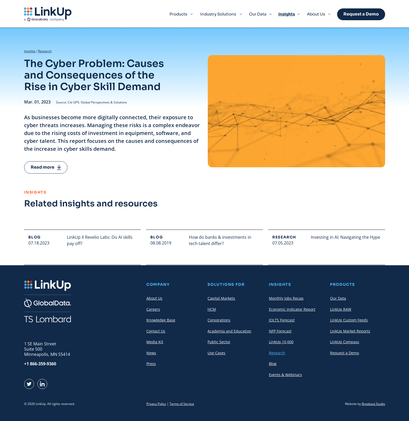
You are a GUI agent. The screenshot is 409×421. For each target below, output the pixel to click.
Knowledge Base (160, 320)
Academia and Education (229, 331)
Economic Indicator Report (292, 309)
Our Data (258, 14)
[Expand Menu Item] (191, 14)
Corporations (219, 320)
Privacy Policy (156, 404)
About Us (316, 14)
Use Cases (216, 352)
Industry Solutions (218, 14)
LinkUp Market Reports (350, 331)
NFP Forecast (280, 331)
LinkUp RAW (340, 309)
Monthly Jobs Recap (286, 298)
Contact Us (155, 331)
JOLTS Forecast (282, 320)
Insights (286, 14)
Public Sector (219, 341)
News (151, 352)
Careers (153, 309)
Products (178, 14)
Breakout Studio (373, 404)
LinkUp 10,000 (281, 341)
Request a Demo (361, 14)
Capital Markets (221, 298)
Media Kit (154, 341)
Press (151, 363)
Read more (46, 167)
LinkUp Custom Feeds (349, 320)
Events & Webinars (285, 374)
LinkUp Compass (344, 341)
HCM (212, 309)
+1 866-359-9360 (40, 364)
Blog (273, 363)
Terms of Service (181, 404)
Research (45, 51)
